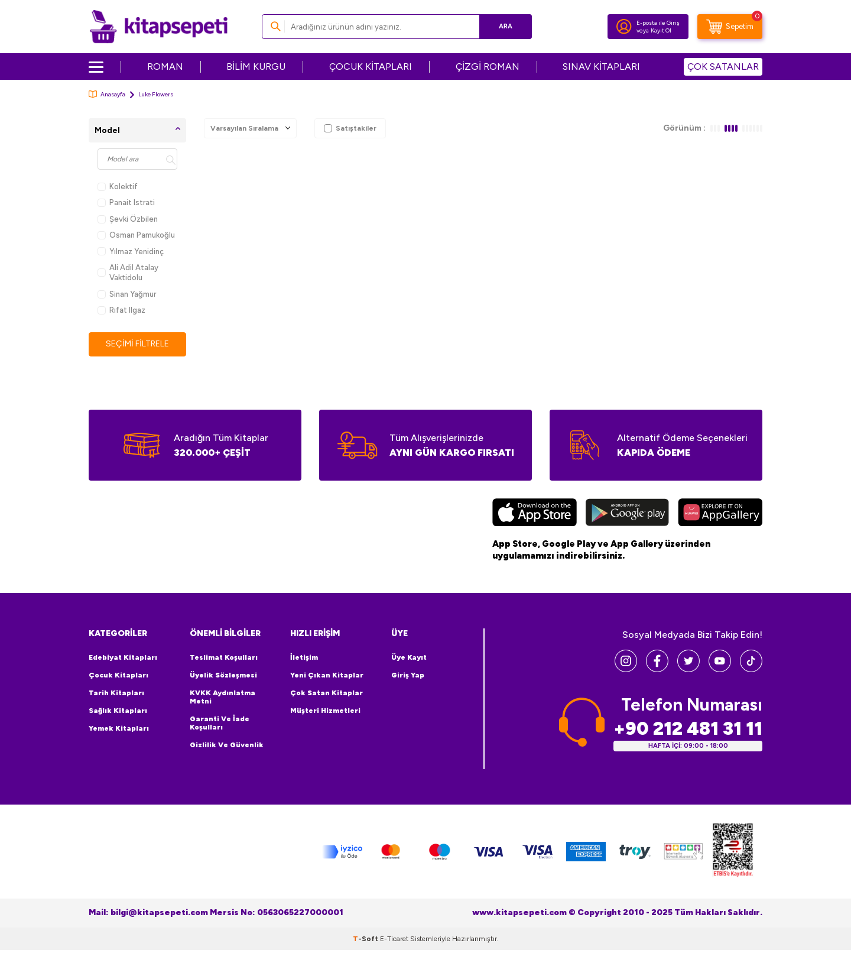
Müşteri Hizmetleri (325, 710)
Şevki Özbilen (128, 219)
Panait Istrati (126, 202)
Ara (505, 26)
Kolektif (118, 186)
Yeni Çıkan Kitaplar (326, 675)
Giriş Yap (407, 675)
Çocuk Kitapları (118, 675)
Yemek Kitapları (119, 728)
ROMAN (165, 66)
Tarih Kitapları (116, 693)
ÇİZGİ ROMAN (487, 66)
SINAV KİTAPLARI (601, 66)
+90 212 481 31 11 (687, 729)
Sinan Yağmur (127, 294)
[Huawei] (720, 513)
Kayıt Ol (661, 30)
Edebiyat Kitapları (123, 657)
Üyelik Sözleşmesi (223, 675)
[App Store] (534, 513)
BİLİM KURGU (255, 66)
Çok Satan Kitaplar (326, 693)
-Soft (366, 939)
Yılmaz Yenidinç (131, 251)
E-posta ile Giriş (658, 23)
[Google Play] (627, 513)
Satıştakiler (350, 128)
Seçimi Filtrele (137, 344)
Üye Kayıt (409, 657)
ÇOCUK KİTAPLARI (370, 66)
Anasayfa (107, 94)
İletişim (304, 657)
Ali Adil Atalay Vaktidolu (128, 272)
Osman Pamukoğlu (136, 235)
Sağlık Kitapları (118, 710)
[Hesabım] (624, 26)
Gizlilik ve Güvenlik (227, 745)
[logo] (159, 26)
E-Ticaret (394, 939)
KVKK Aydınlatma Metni (222, 697)
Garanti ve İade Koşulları (219, 723)
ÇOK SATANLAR (723, 66)
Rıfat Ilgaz (121, 310)
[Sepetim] (729, 26)
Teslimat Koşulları (224, 657)
